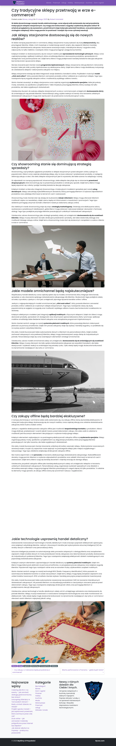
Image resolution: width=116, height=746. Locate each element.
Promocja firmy (45, 666)
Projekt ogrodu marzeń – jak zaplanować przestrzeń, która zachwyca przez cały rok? (22, 712)
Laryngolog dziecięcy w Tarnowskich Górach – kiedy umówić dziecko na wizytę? (21, 703)
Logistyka (27, 666)
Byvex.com (99, 741)
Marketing (35, 666)
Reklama (54, 666)
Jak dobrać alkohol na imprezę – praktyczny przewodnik (20, 730)
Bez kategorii (40, 686)
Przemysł (38, 705)
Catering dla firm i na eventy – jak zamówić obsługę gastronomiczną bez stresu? (21, 693)
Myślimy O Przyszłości (26, 741)
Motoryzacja (40, 703)
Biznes (24, 19)
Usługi (30, 19)
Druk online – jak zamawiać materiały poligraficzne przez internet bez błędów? (22, 722)
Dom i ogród (40, 691)
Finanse (38, 693)
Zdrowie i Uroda (41, 710)
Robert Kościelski (56, 19)
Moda (37, 700)
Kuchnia (38, 698)
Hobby (38, 696)
